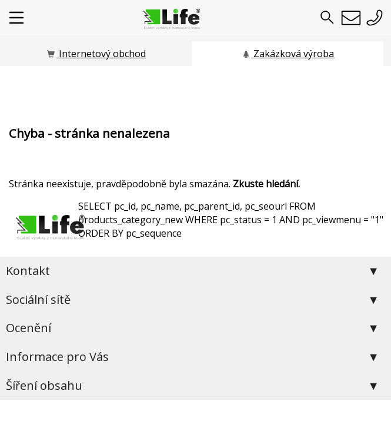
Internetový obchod (96, 53)
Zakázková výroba (287, 53)
